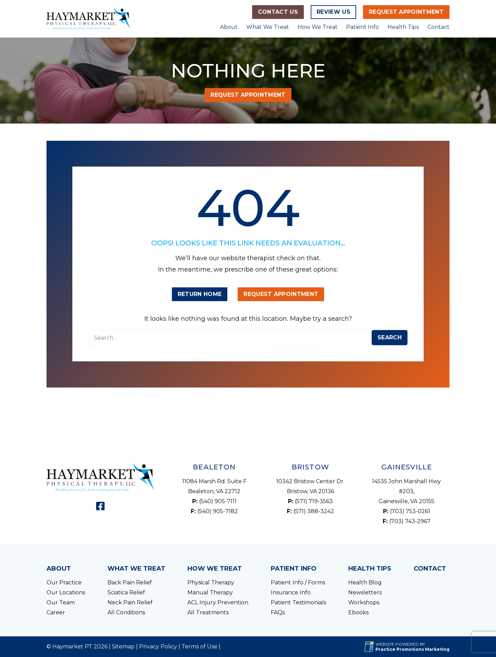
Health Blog (365, 582)
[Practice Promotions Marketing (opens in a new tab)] (412, 649)
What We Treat (267, 27)
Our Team (60, 602)
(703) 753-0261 (410, 511)
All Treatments (208, 612)
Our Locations (65, 592)
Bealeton (214, 467)
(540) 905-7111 (218, 501)
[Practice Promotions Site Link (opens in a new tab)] (369, 647)
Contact (438, 27)
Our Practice (64, 582)
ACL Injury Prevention (217, 602)
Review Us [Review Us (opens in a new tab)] (333, 12)
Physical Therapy (210, 582)
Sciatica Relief (126, 592)
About (229, 27)
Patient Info (362, 27)
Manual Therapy (210, 592)
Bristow (310, 467)
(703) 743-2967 (410, 521)
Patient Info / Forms (298, 582)
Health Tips (403, 27)
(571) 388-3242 (313, 511)
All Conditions (126, 612)
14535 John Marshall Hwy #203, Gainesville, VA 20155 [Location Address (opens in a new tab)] (406, 491)
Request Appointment (406, 12)
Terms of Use (199, 646)
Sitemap (123, 646)
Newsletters (365, 592)
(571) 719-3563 (314, 501)
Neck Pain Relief (130, 602)
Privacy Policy (158, 646)
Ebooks (358, 612)
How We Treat (318, 27)
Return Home (200, 294)
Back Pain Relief (129, 582)
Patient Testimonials (298, 602)
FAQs (278, 612)
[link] (100, 506)
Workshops (363, 602)
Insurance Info (291, 592)
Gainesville (406, 467)
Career (55, 612)
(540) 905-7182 (217, 511)
